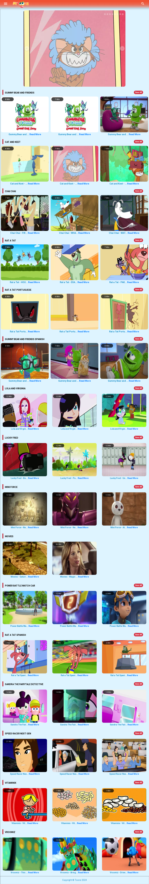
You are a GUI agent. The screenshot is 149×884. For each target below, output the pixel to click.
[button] (26, 48)
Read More (35, 134)
